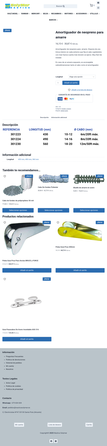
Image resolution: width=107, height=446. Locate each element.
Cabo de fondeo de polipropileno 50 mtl (18, 201)
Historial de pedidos (14, 363)
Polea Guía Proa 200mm (65, 247)
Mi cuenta (10, 366)
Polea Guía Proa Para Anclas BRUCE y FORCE (20, 261)
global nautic (64, 111)
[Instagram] (98, 8)
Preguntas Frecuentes (14, 356)
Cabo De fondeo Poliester (48, 187)
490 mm (28, 159)
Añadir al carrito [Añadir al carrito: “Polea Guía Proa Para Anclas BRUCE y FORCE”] (27, 270)
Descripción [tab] (44, 117)
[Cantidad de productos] (59, 83)
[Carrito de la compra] (92, 5)
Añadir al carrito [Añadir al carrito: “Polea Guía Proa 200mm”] (80, 270)
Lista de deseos (54, 425)
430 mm (21, 159)
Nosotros (9, 369)
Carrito (89, 425)
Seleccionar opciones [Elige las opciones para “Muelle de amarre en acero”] (89, 210)
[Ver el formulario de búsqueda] (60, 6)
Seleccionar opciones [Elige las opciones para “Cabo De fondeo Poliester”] (53, 210)
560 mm (35, 159)
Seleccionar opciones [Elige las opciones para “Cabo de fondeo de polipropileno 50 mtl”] (18, 210)
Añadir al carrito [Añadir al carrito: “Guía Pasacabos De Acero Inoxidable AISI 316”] (27, 339)
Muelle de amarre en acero (83, 188)
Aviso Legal (10, 383)
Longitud (59, 77)
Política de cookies (13, 386)
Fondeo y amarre (66, 109)
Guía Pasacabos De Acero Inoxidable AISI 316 (20, 329)
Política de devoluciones (15, 360)
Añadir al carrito (71, 83)
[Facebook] (98, 2)
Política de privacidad (14, 389)
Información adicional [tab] (59, 117)
